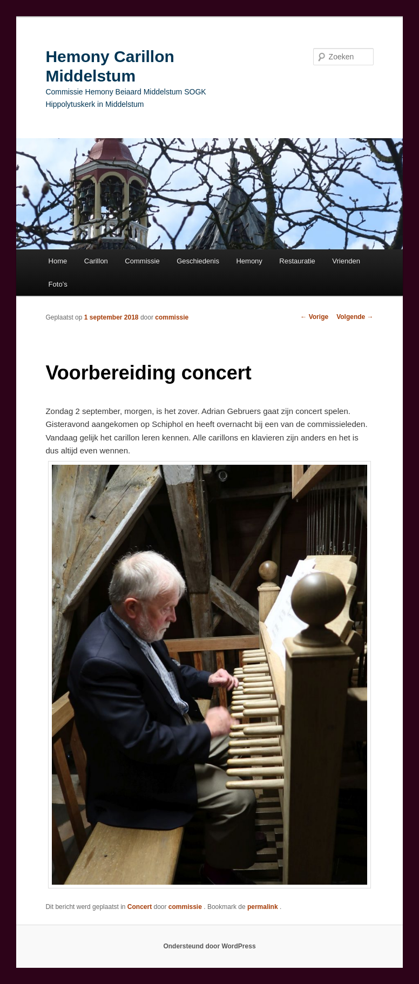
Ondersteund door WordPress (209, 946)
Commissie (142, 261)
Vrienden (346, 261)
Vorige (314, 317)
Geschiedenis (198, 261)
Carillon (96, 261)
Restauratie (297, 261)
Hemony (249, 261)
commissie (171, 317)
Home (58, 261)
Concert (139, 907)
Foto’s (58, 284)
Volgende (354, 317)
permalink (263, 907)
